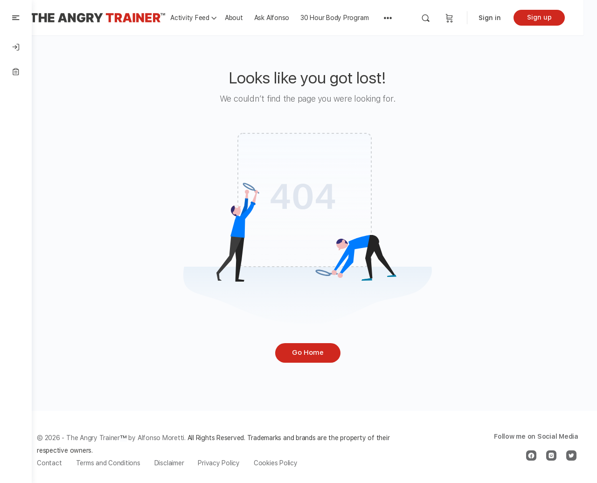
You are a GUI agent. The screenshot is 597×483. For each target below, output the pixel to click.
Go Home (314, 352)
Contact (62, 463)
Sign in (503, 17)
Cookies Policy (289, 463)
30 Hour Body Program (348, 17)
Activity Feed (203, 17)
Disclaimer (183, 463)
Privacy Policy (232, 463)
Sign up (553, 17)
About (247, 17)
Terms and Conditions (121, 463)
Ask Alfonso (285, 17)
